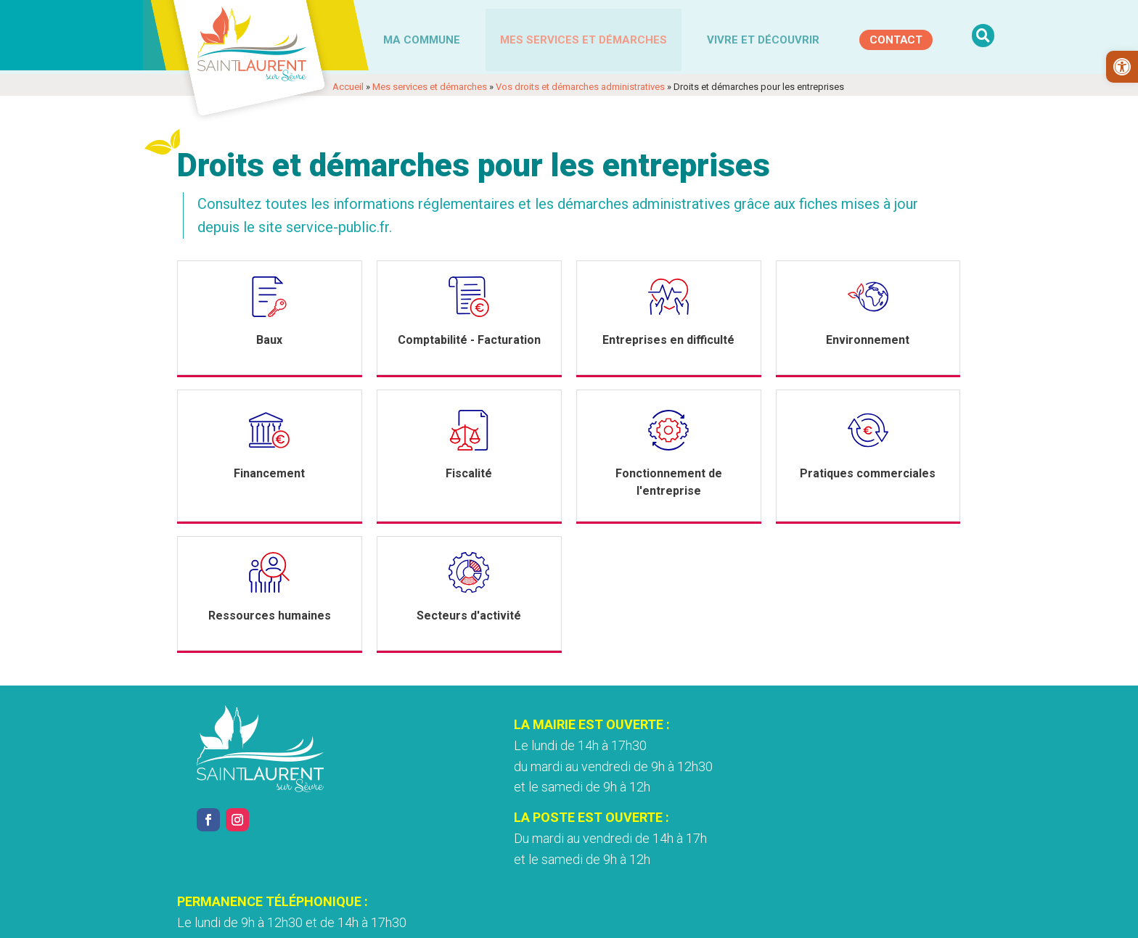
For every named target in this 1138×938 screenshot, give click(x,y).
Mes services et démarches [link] (583, 39)
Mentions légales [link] (389, 918)
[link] (1122, 67)
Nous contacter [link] (782, 842)
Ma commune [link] (421, 39)
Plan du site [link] (762, 918)
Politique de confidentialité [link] (506, 918)
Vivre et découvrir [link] (763, 39)
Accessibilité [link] (612, 918)
